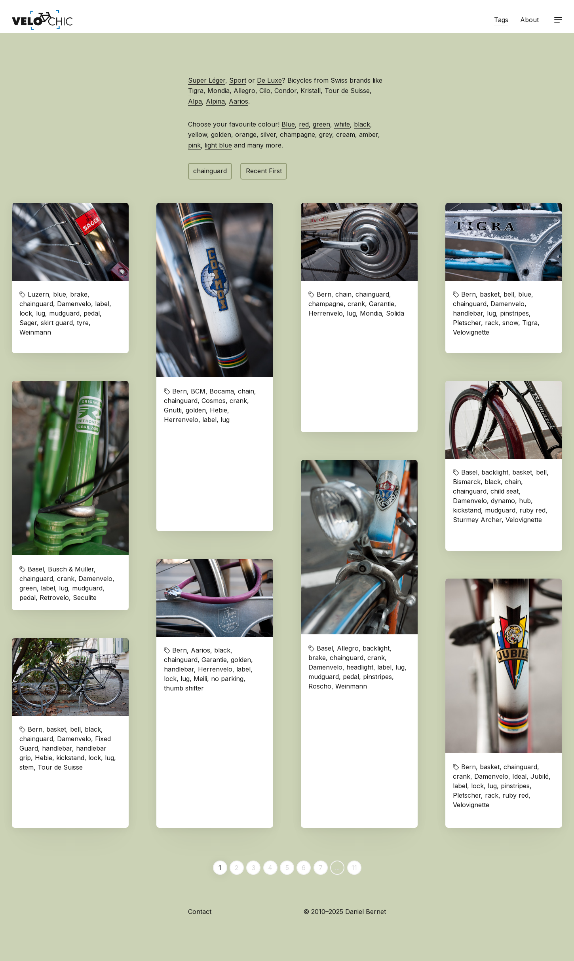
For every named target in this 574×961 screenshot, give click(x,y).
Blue (288, 124)
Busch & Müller (71, 569)
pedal (92, 313)
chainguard (210, 171)
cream (345, 134)
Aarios (238, 101)
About (529, 20)
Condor (285, 91)
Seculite (85, 598)
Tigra (195, 91)
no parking (227, 679)
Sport (237, 80)
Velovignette (471, 332)
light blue (218, 145)
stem (26, 767)
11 (354, 868)
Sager (28, 323)
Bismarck (467, 482)
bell (509, 294)
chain (246, 391)
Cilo (264, 91)
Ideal (519, 776)
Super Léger (206, 80)
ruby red (532, 510)
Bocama (221, 391)
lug (40, 313)
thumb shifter (184, 688)
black (362, 124)
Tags (501, 20)
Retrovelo (54, 598)
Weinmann (35, 332)
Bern (179, 391)
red (304, 124)
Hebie (218, 410)
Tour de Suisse (347, 91)
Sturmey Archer (477, 520)
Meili (200, 679)
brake (78, 294)
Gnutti (173, 410)
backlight (376, 648)
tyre (83, 323)
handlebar (468, 313)
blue (59, 294)
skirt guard (57, 323)
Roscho (319, 686)
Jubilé (539, 776)
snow (510, 323)
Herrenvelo (181, 420)
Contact (199, 912)
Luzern (38, 294)
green (321, 124)
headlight (359, 667)
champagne (297, 134)
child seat (504, 491)
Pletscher (467, 323)
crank (238, 401)
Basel (325, 648)
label (102, 304)
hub (525, 501)
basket (490, 294)
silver (268, 134)
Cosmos (213, 401)
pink (194, 145)
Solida (395, 313)
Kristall (310, 91)
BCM (198, 391)
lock (25, 313)
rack (491, 323)
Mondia (218, 91)
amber (368, 134)
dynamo (503, 501)
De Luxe (269, 80)
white (342, 124)
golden (221, 134)
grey (325, 134)
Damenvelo (74, 304)
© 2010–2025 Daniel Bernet (344, 912)
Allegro (244, 91)
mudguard (64, 313)
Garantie (381, 304)
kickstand (467, 510)
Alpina (215, 101)
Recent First (264, 171)
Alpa (195, 101)
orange (246, 134)
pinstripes (514, 313)
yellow (197, 134)
